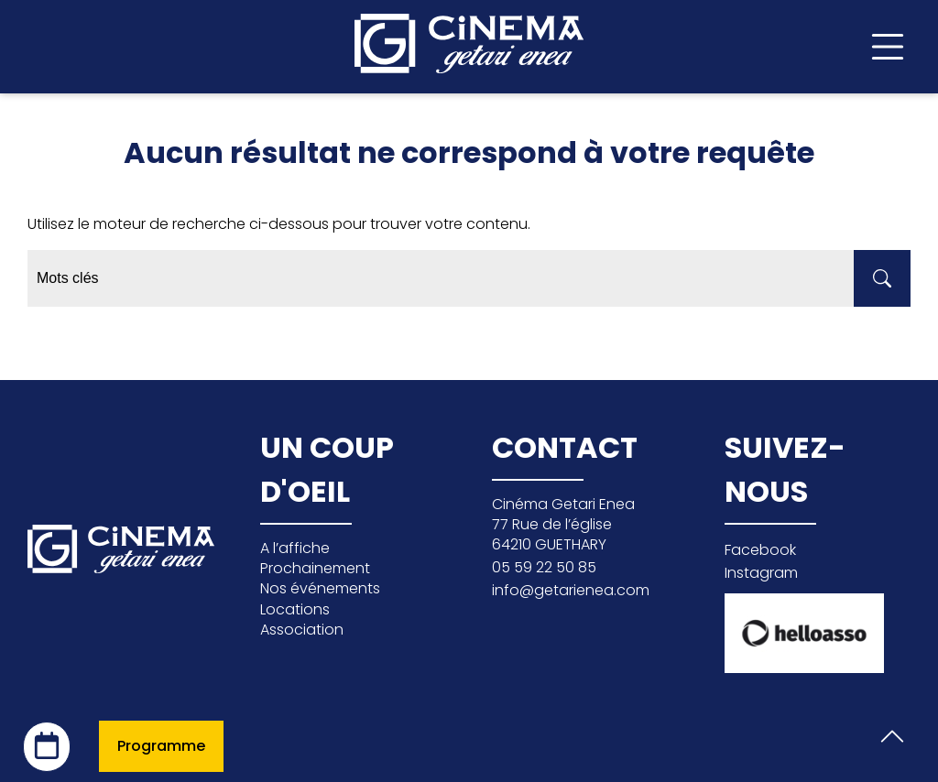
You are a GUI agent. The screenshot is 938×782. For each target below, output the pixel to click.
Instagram (761, 572)
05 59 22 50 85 (544, 567)
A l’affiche (295, 548)
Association (302, 629)
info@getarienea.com (570, 590)
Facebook (760, 549)
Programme (161, 745)
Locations (295, 609)
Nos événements (320, 588)
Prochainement (315, 568)
